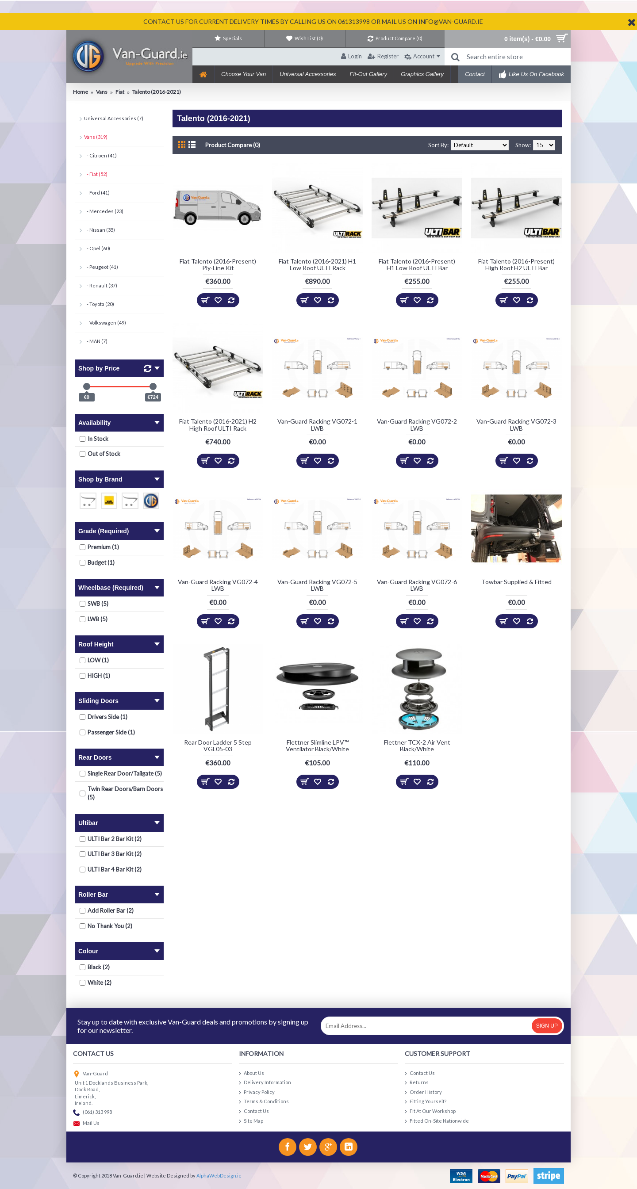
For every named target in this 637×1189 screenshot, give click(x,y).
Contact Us (254, 1111)
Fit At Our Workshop (430, 1111)
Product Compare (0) (232, 145)
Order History (423, 1092)
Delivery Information (265, 1082)
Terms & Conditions (264, 1101)
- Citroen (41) (100, 155)
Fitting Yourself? (425, 1101)
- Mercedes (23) (103, 211)
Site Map (251, 1121)
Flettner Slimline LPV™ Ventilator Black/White (317, 745)
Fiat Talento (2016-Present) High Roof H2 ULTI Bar (516, 264)
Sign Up (547, 1026)
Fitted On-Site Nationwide (437, 1121)
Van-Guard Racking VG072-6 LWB (417, 585)
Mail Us (86, 1124)
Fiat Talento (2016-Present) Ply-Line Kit (218, 264)
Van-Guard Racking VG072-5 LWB (317, 585)
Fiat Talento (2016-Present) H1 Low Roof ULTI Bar (417, 264)
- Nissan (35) (99, 230)
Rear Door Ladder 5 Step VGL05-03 (218, 745)
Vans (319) (95, 137)
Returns (417, 1082)
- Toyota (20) (99, 304)
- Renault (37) (100, 285)
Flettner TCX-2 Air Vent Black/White (417, 745)
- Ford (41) (97, 192)
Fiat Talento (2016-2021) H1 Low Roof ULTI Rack (317, 264)
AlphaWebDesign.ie (219, 1175)
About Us (251, 1073)
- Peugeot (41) (101, 267)
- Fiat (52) (95, 174)
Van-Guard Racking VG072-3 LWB (516, 424)
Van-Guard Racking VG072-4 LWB (218, 585)
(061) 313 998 (92, 1113)
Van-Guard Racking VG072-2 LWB (417, 424)
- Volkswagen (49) (105, 322)
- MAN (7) (95, 341)
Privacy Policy (257, 1092)
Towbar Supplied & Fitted (516, 581)
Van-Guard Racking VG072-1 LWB (317, 424)
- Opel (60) (97, 248)
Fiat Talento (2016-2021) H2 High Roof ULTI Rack (218, 424)
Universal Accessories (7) (113, 118)
